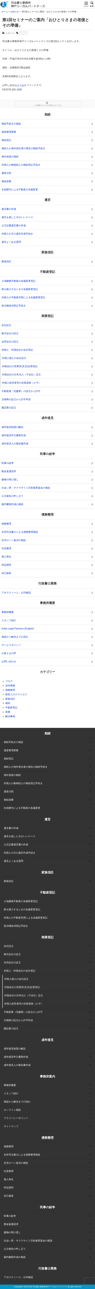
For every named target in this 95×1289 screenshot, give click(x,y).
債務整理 (10, 690)
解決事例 (10, 716)
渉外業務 (10, 685)
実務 (7, 712)
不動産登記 (11, 707)
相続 (7, 703)
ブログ (9, 681)
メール (20, 85)
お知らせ (10, 33)
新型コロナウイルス (16, 694)
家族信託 (10, 699)
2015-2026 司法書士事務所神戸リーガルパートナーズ (45, 1287)
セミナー (23, 33)
